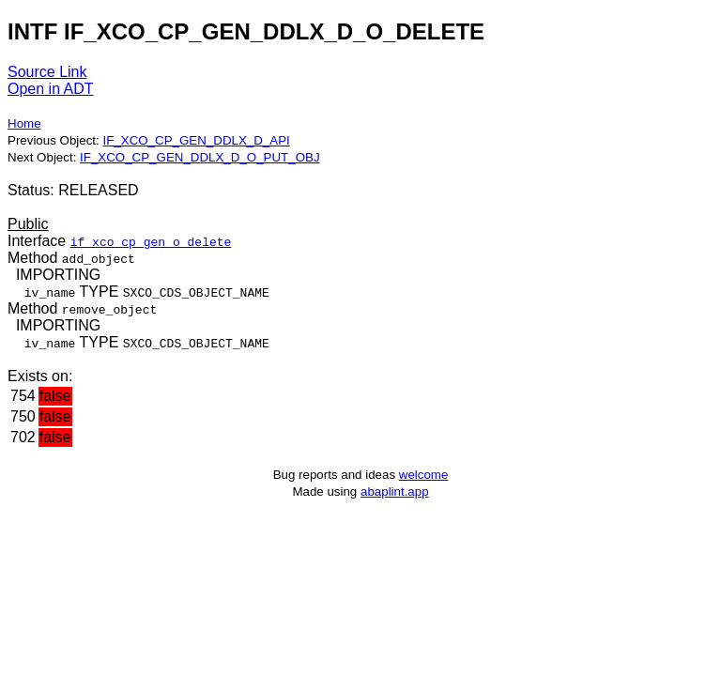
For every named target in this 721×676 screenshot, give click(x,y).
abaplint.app (394, 491)
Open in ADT (51, 89)
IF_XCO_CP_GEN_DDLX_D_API (195, 140)
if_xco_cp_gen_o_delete (151, 241)
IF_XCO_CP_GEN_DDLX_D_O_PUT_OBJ (200, 157)
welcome (424, 475)
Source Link (47, 72)
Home (24, 123)
